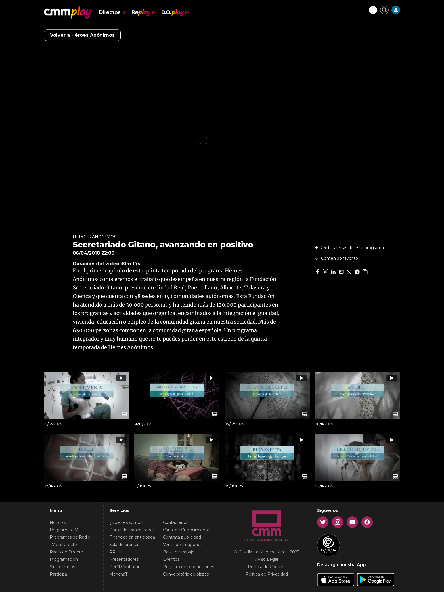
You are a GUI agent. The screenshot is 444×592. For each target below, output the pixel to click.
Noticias (58, 522)
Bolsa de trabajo (178, 552)
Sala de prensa (123, 544)
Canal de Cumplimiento (186, 529)
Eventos (171, 559)
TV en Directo (63, 544)
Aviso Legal (266, 559)
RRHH (115, 552)
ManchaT (118, 574)
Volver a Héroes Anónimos (82, 35)
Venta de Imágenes (182, 544)
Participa (58, 574)
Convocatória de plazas (186, 574)
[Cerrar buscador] (384, 10)
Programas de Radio (70, 537)
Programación (64, 559)
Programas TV (64, 529)
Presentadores (124, 559)
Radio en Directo (66, 552)
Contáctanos (175, 522)
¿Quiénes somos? (126, 522)
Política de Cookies (266, 566)
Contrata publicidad (182, 537)
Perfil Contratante (127, 566)
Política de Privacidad (267, 574)
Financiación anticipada (132, 537)
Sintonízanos (62, 566)
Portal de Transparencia (132, 529)
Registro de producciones (188, 566)
